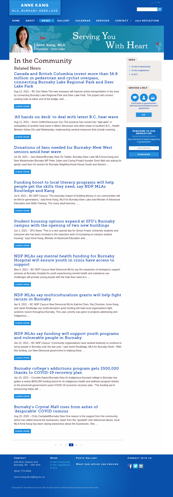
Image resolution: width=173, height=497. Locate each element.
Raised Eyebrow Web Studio (87, 487)
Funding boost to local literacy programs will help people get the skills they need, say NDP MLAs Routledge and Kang (64, 186)
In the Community (141, 66)
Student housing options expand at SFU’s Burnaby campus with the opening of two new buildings (64, 223)
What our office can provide (97, 464)
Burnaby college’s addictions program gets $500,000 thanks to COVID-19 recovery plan (66, 370)
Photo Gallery (86, 458)
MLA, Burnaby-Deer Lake (35, 10)
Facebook (130, 466)
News (46, 20)
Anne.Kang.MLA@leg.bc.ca (29, 477)
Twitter (135, 466)
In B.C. (135, 74)
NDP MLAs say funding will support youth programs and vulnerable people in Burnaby (66, 335)
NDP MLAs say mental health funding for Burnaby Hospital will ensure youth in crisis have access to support (64, 260)
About (30, 20)
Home (16, 20)
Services (103, 20)
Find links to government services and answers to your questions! (144, 105)
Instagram (141, 466)
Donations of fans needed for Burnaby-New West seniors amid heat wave (63, 149)
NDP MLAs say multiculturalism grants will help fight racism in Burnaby (67, 297)
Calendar (83, 20)
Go (144, 115)
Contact (121, 20)
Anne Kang (35, 5)
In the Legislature (140, 70)
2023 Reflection (147, 20)
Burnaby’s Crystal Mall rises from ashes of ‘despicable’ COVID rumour (56, 409)
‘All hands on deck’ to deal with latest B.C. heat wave (66, 117)
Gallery (63, 20)
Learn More (22, 106)
